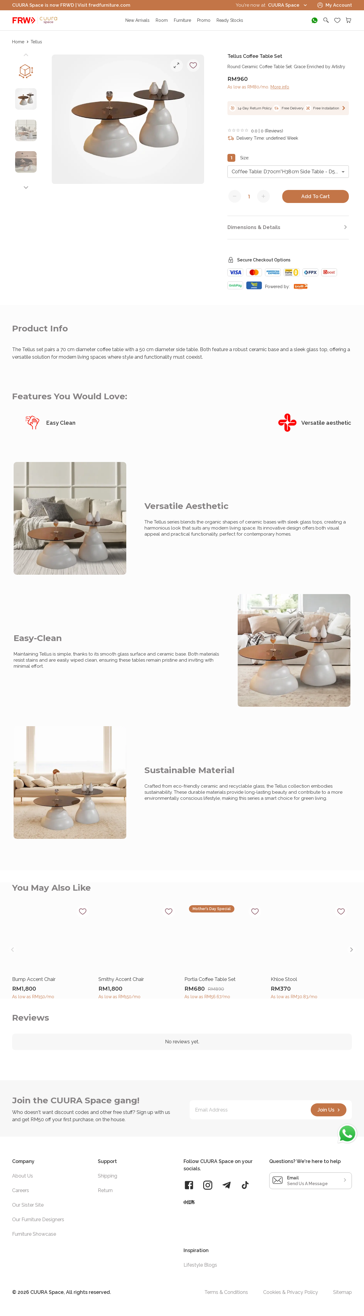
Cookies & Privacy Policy (290, 1292)
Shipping (107, 1176)
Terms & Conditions (226, 1292)
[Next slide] (26, 187)
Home (18, 41)
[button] (26, 101)
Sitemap (342, 1292)
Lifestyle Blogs (200, 1265)
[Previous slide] (26, 55)
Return (105, 1190)
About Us (22, 1176)
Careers (20, 1190)
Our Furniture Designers (38, 1219)
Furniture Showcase (34, 1234)
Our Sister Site (28, 1205)
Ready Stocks (230, 20)
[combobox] (288, 171)
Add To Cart (315, 196)
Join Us (329, 1110)
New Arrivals (137, 20)
